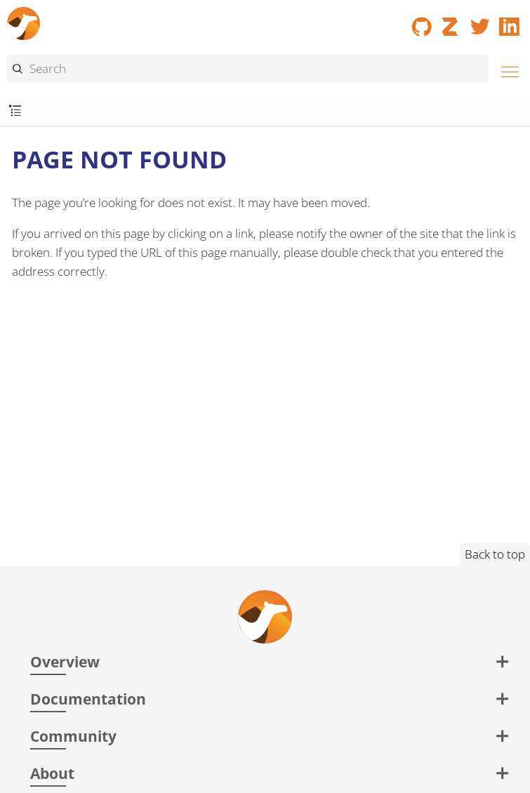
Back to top (495, 554)
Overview (65, 661)
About (52, 773)
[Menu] (506, 70)
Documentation (88, 698)
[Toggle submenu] (15, 111)
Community (73, 736)
